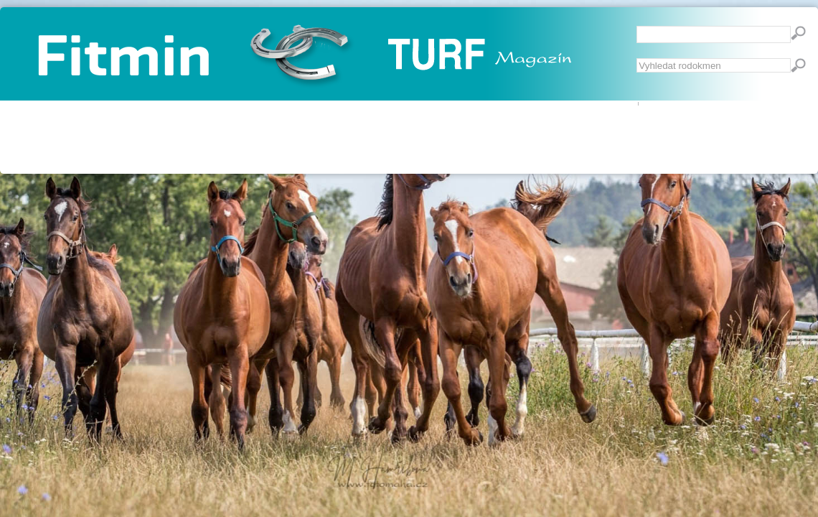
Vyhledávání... (636, 58)
